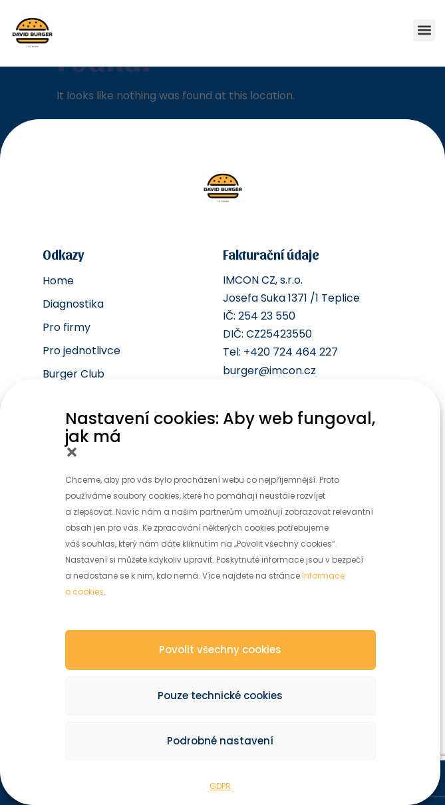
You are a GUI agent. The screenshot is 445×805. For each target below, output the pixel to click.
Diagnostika (73, 304)
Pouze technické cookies (220, 695)
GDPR (220, 786)
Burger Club (73, 374)
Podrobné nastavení (220, 741)
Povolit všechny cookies (220, 650)
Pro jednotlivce (81, 350)
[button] (71, 452)
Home (58, 280)
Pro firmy (66, 327)
